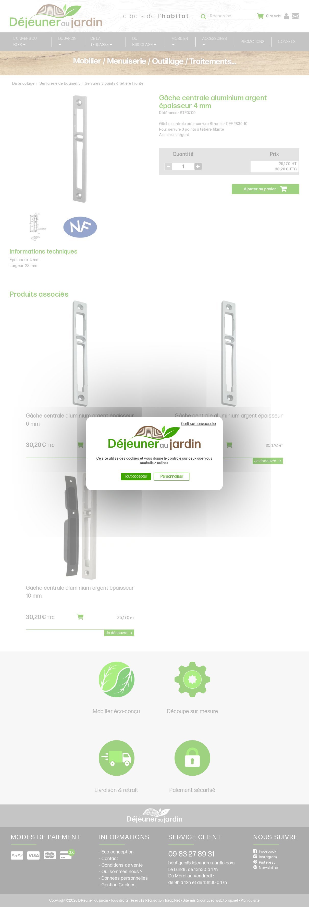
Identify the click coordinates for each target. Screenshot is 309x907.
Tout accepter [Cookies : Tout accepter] (136, 476)
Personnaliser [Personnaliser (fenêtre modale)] (171, 476)
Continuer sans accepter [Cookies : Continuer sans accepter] (198, 424)
